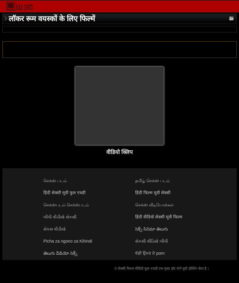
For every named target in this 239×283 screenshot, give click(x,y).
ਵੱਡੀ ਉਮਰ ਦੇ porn (150, 253)
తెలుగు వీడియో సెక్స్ (60, 253)
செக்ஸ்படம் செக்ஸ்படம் (66, 204)
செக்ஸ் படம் (55, 180)
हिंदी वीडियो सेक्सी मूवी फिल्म (158, 217)
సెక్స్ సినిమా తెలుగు (151, 229)
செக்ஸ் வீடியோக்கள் (154, 204)
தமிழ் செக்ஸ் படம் (152, 180)
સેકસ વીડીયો (54, 229)
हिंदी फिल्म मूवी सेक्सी (153, 192)
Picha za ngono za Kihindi (67, 241)
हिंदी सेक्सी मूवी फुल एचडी (64, 192)
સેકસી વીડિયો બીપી (151, 241)
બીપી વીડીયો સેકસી (59, 217)
